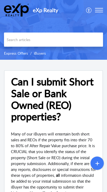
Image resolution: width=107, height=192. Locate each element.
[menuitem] (89, 10)
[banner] (53, 30)
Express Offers (16, 53)
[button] (89, 10)
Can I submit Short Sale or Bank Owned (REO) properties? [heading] (52, 99)
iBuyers (40, 53)
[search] (53, 40)
